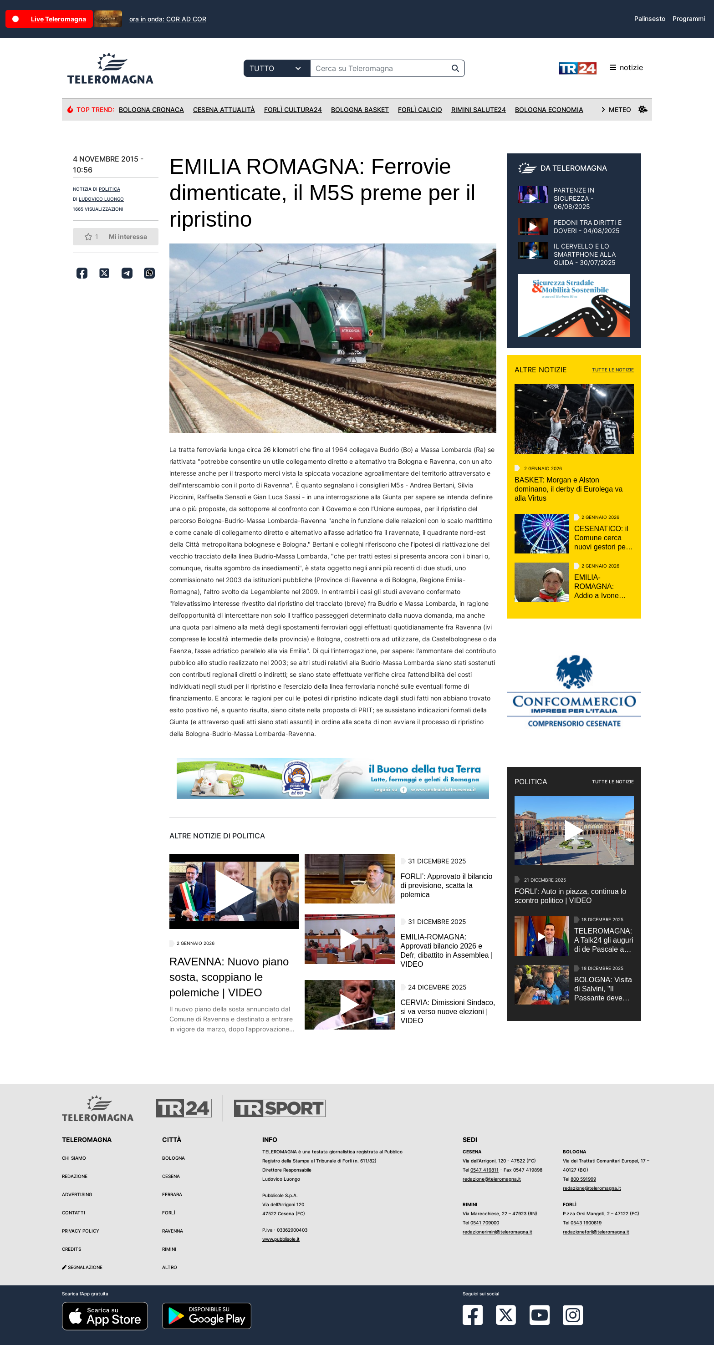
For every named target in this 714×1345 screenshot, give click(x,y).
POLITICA (109, 189)
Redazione (74, 1176)
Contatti (73, 1212)
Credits (71, 1249)
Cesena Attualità (224, 109)
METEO (624, 109)
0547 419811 (484, 1169)
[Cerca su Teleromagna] (378, 68)
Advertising (77, 1194)
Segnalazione (82, 1267)
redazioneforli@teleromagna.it (596, 1231)
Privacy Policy (80, 1230)
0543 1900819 (586, 1222)
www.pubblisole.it (281, 1239)
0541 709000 (484, 1222)
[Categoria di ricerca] (277, 68)
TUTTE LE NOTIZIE (613, 369)
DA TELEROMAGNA (574, 168)
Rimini (169, 1249)
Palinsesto (649, 18)
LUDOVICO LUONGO (101, 199)
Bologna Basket (360, 109)
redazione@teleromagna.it (492, 1179)
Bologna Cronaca (151, 109)
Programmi (689, 18)
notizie (601, 68)
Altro (169, 1267)
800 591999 (583, 1179)
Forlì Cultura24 (293, 109)
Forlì (168, 1212)
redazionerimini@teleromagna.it (497, 1231)
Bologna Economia (549, 109)
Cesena (171, 1176)
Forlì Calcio (420, 109)
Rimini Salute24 (478, 109)
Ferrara (172, 1194)
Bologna (173, 1158)
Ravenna (172, 1230)
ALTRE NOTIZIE (541, 369)
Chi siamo (74, 1158)
